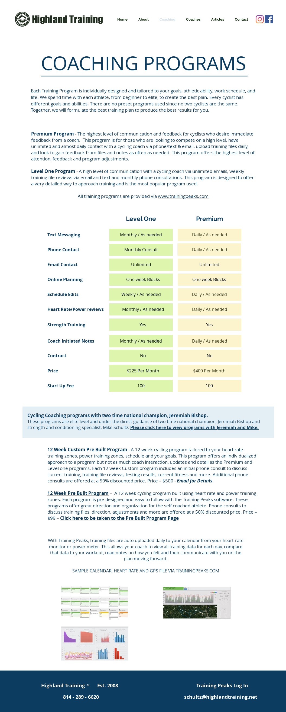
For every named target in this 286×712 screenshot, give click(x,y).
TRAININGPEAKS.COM (197, 571)
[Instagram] (260, 19)
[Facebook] (269, 19)
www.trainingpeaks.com (183, 196)
